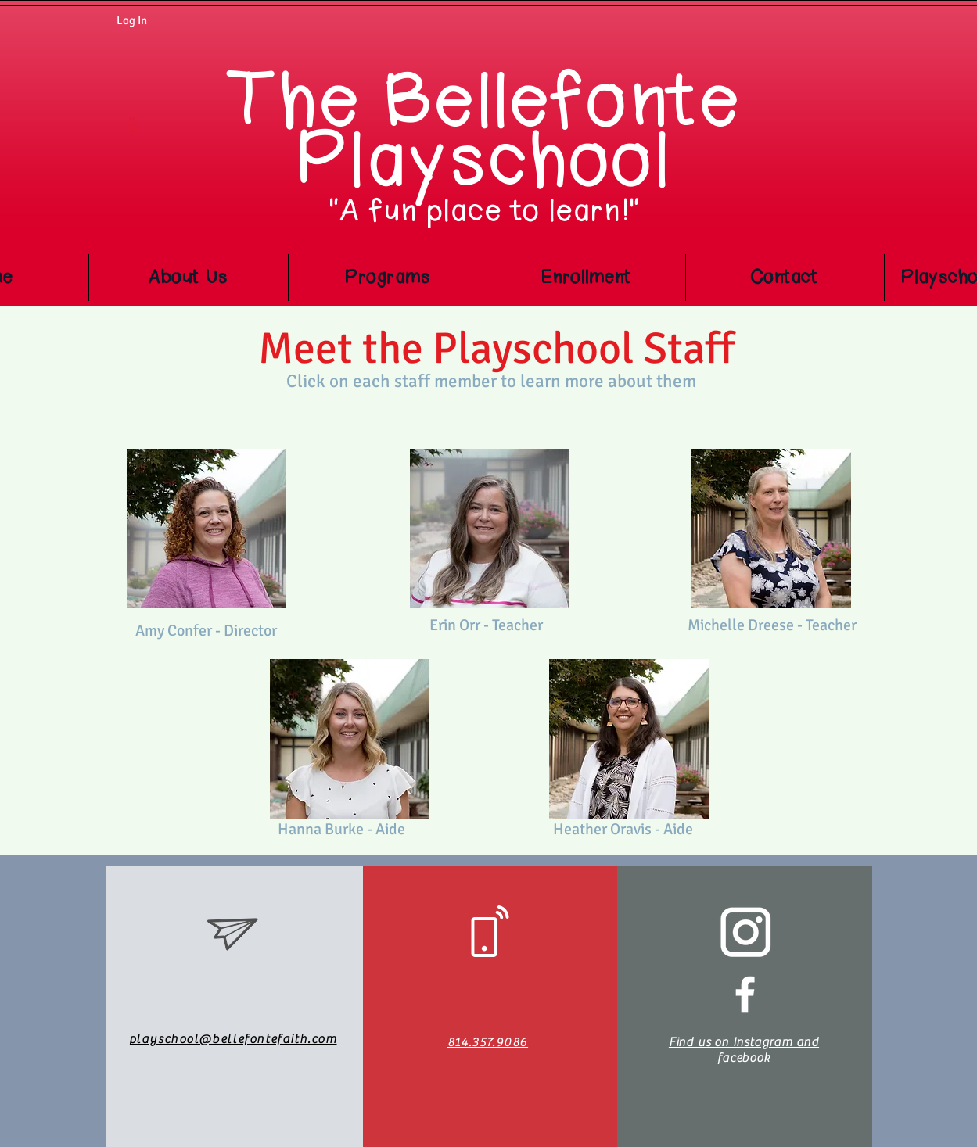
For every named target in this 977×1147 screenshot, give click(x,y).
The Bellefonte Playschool (485, 131)
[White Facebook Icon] (745, 994)
